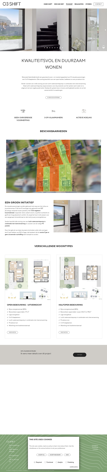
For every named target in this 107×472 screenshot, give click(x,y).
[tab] (44, 47)
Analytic (60, 462)
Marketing (70, 462)
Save (67, 454)
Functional (50, 462)
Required (39, 462)
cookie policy (74, 467)
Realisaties (79, 4)
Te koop (69, 4)
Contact (98, 4)
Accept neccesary (55, 454)
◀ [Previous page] (1, 29)
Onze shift (48, 4)
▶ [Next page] (105, 29)
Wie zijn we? (59, 4)
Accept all (41, 454)
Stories (89, 4)
